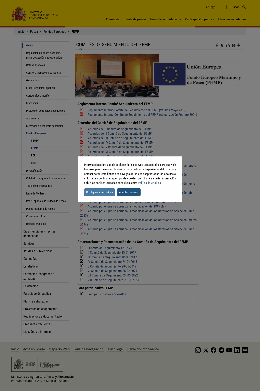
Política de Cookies (149, 183)
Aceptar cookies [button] (129, 192)
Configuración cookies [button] (99, 192)
